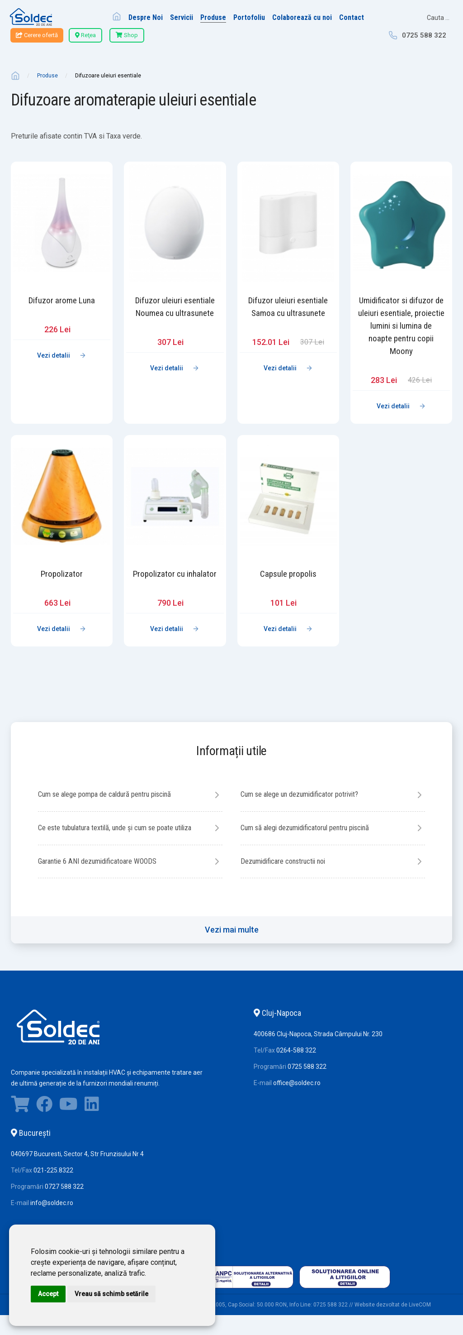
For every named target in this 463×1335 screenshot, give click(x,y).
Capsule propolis (288, 574)
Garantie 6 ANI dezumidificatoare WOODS (298, 865)
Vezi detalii (53, 355)
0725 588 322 (424, 35)
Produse (47, 75)
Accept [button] (48, 1293)
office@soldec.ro (297, 1122)
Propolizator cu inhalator (175, 574)
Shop (127, 35)
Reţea (85, 35)
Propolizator (62, 574)
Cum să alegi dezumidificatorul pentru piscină (315, 830)
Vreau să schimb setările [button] (111, 1293)
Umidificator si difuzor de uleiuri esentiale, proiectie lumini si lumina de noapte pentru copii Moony (401, 325)
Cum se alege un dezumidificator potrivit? (308, 795)
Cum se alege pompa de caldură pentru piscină (114, 795)
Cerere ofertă (37, 35)
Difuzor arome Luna (61, 300)
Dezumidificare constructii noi (96, 899)
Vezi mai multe (232, 969)
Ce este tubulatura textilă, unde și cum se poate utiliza (116, 836)
